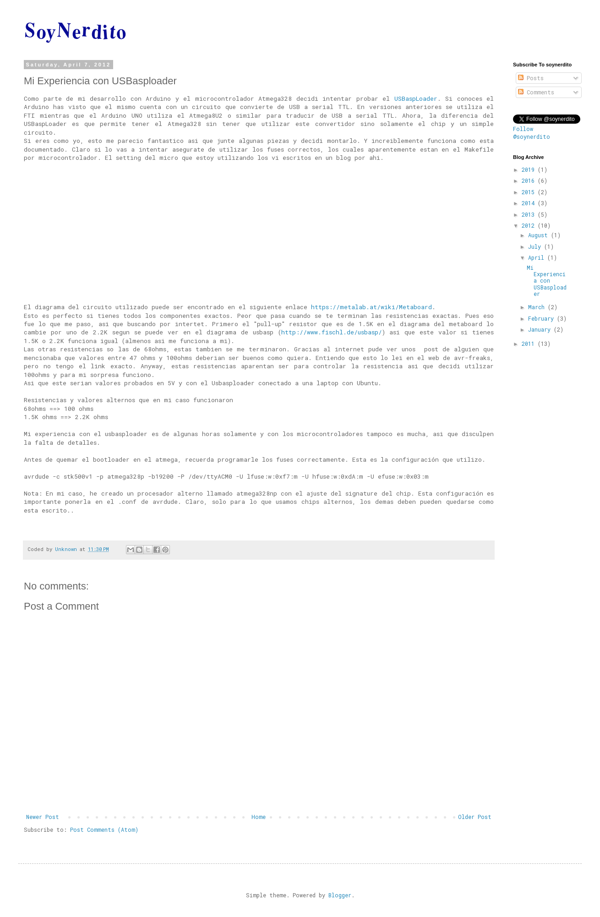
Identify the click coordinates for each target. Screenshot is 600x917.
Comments (536, 92)
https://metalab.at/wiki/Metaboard (371, 307)
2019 (530, 169)
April (537, 257)
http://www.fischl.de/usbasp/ (331, 332)
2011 (530, 343)
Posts (531, 78)
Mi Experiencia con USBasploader (547, 281)
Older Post (474, 816)
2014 (530, 203)
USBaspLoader (415, 98)
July (536, 246)
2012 (530, 225)
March (538, 307)
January (541, 329)
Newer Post (42, 816)
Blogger (339, 895)
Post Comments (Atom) (104, 829)
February (542, 318)
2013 (530, 214)
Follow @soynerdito (531, 132)
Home (258, 816)
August (539, 235)
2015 (530, 192)
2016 (530, 180)
